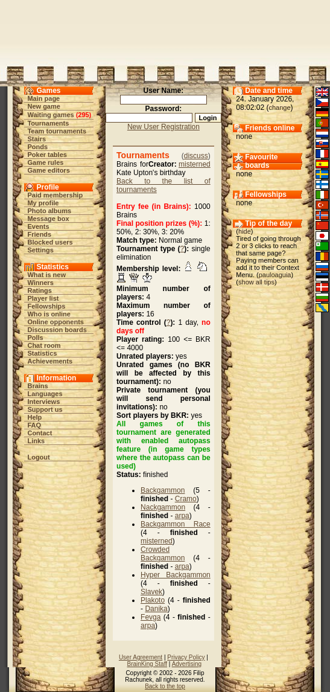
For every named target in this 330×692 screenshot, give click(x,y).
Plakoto (153, 600)
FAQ (34, 425)
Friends (39, 234)
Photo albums (49, 210)
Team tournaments (56, 131)
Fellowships (46, 306)
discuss (196, 156)
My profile (43, 203)
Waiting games (50, 114)
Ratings (39, 290)
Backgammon (163, 490)
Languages (44, 393)
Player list (43, 298)
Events (38, 226)
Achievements (49, 361)
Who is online (49, 314)
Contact (39, 433)
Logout (38, 457)
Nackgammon (163, 507)
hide (244, 231)
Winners (40, 282)
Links (36, 440)
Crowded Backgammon (163, 553)
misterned (195, 164)
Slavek (151, 592)
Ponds (37, 146)
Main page (43, 98)
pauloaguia (275, 274)
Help (34, 417)
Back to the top (165, 686)
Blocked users (49, 242)
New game (43, 106)
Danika (156, 608)
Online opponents (55, 321)
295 (83, 114)
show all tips (256, 282)
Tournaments (48, 123)
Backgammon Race (176, 524)
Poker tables (46, 154)
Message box (48, 218)
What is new (46, 274)
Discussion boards (56, 329)
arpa (182, 515)
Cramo (186, 499)
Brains (37, 385)
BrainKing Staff (147, 664)
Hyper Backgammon (176, 575)
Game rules (45, 162)
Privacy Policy (186, 657)
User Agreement (140, 657)
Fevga (150, 617)
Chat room (43, 345)
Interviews (43, 401)
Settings (40, 250)
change (279, 107)
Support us (44, 409)
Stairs (36, 139)
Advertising (186, 664)
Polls (35, 337)
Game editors (48, 170)
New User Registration (163, 127)
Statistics (42, 353)
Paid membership (55, 195)
